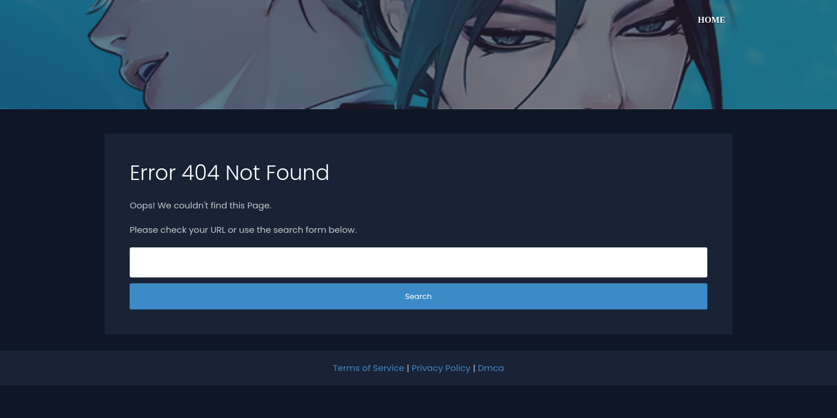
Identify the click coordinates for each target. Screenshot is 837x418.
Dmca (491, 368)
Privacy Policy (441, 368)
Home (712, 19)
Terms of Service (369, 368)
